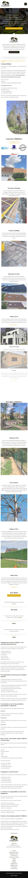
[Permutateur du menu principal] (25, 4)
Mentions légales (14, 875)
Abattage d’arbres (14, 865)
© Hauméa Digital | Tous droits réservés (14, 873)
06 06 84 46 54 (14, 843)
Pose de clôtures (14, 868)
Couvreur (14, 850)
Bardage (14, 860)
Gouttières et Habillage (14, 857)
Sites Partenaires (14, 833)
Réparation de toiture (14, 852)
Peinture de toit (14, 855)
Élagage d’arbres (14, 863)
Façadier (14, 858)
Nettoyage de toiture (14, 853)
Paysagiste (14, 862)
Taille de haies (14, 867)
